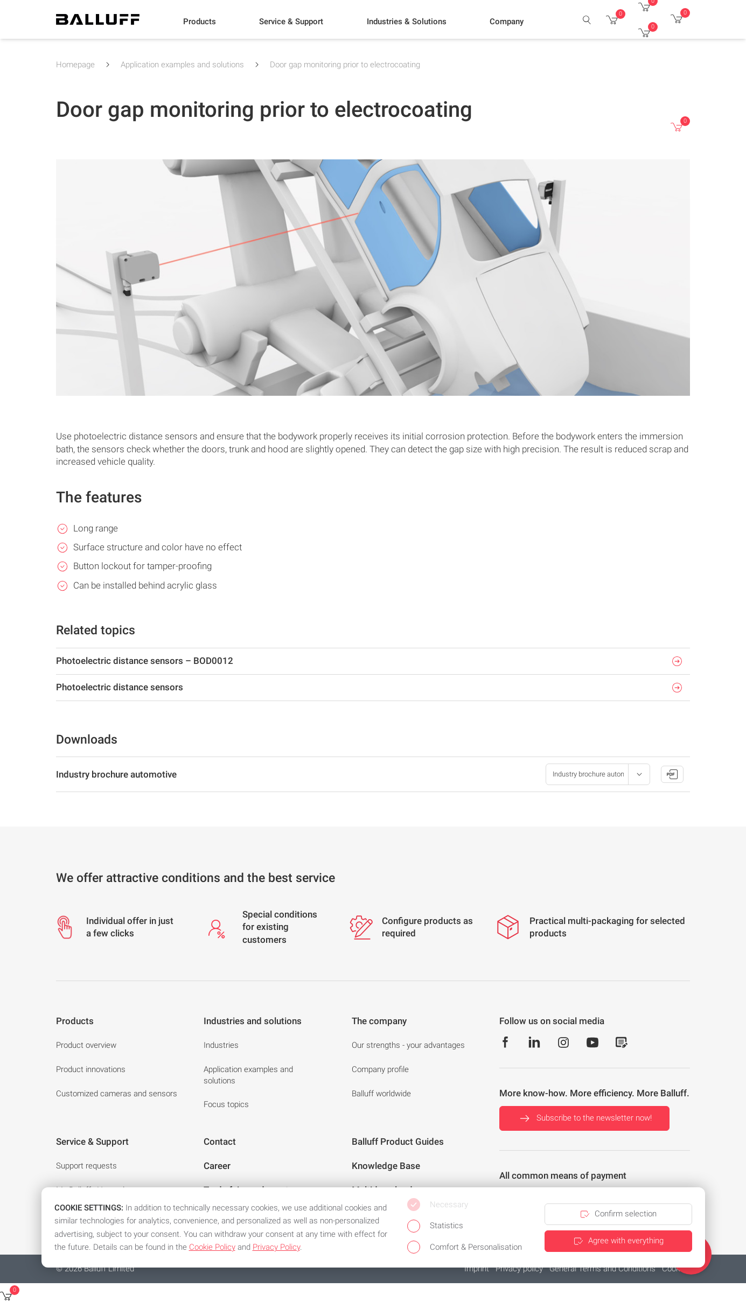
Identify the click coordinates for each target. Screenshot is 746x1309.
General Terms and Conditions (602, 1268)
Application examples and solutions (182, 64)
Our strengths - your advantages (408, 1045)
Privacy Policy (276, 1247)
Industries (221, 1045)
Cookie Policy (212, 1247)
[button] (199, 22)
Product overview (86, 1045)
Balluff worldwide (381, 1093)
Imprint (476, 1268)
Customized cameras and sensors (116, 1093)
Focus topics (226, 1104)
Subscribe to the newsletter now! (584, 1118)
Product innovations (91, 1069)
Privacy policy (519, 1268)
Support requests (86, 1166)
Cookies (676, 1268)
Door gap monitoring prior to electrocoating (345, 64)
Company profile (380, 1069)
